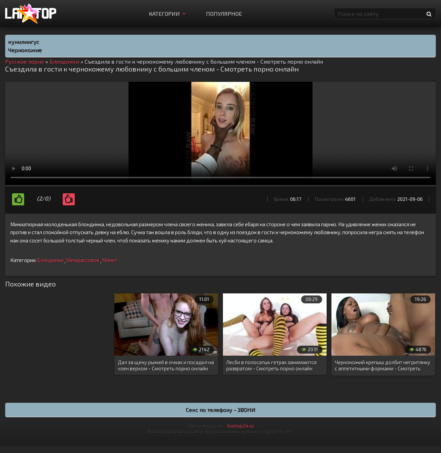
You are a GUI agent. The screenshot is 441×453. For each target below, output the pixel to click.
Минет (109, 260)
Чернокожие (25, 49)
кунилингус (23, 41)
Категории (167, 13)
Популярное (224, 13)
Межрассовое (83, 260)
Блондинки (50, 260)
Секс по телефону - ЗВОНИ (220, 409)
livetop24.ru (240, 426)
